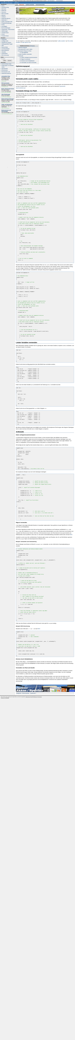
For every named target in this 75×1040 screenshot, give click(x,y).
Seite (17, 4)
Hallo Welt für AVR (26, 42)
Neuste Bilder (5, 47)
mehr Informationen (50, 0)
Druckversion (5, 70)
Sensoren (4, 12)
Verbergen (32, 45)
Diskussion (21, 4)
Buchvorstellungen (6, 27)
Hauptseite (4, 39)
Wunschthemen (5, 50)
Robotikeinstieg (5, 7)
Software (4, 16)
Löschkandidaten (6, 48)
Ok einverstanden (59, 0)
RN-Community (5, 55)
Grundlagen (4, 26)
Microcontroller (25, 691)
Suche (2, 57)
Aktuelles (4, 52)
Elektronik (4, 10)
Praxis (3, 24)
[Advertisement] (7, 140)
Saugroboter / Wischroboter (8, 29)
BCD (71, 533)
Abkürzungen (5, 31)
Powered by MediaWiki (5, 696)
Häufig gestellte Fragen (7, 44)
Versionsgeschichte (40, 4)
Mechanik (4, 9)
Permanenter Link (6, 71)
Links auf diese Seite (6, 64)
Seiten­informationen (6, 73)
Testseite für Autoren (6, 42)
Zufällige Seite (5, 41)
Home (3, 5)
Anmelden (16, 2)
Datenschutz (28, 695)
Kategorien (18, 691)
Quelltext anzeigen (30, 4)
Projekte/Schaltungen (7, 23)
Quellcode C (33, 691)
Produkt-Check (5, 35)
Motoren (4, 15)
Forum (3, 34)
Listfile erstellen (61, 41)
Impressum (40, 695)
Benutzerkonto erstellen (6, 2)
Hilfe (3, 45)
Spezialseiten (5, 68)
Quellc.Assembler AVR (7, 21)
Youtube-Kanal (5, 32)
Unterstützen (5, 53)
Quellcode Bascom (6, 18)
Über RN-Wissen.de (34, 695)
